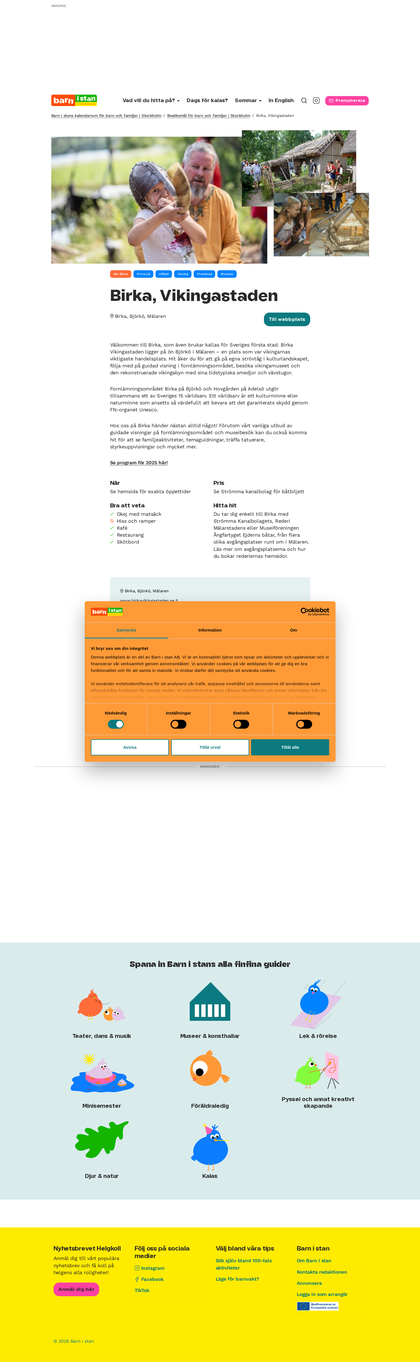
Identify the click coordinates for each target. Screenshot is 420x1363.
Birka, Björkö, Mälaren (141, 316)
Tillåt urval (210, 747)
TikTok (142, 1291)
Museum (227, 274)
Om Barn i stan (315, 1262)
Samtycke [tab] (126, 630)
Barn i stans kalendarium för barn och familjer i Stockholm (106, 115)
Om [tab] (293, 630)
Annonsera (310, 1284)
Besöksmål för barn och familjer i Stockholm (208, 115)
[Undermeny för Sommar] (248, 101)
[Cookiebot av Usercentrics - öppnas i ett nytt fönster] (304, 612)
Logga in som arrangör (324, 1295)
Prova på (143, 274)
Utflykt (164, 274)
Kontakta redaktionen (323, 1273)
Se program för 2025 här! (141, 463)
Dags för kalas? (207, 101)
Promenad (204, 274)
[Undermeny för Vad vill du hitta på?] (151, 101)
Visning (183, 274)
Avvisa (130, 747)
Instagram (153, 1269)
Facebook (152, 1280)
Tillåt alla (290, 747)
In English (281, 101)
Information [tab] (210, 630)
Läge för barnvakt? (239, 1280)
